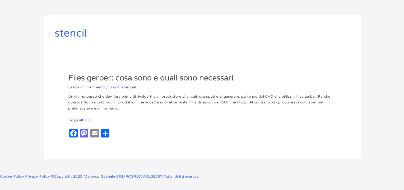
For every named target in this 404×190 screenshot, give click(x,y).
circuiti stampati (123, 87)
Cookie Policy (12, 176)
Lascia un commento (86, 87)
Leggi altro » (79, 120)
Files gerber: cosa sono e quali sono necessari (150, 78)
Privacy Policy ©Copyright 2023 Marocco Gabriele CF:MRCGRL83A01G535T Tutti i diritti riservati (112, 176)
